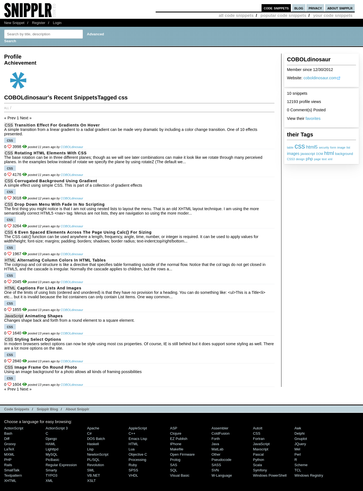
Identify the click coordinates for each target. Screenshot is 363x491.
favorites (312, 118)
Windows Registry (308, 475)
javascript (308, 154)
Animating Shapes (44, 316)
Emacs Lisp (138, 439)
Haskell (93, 444)
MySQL (52, 454)
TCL (297, 470)
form (333, 147)
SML (91, 470)
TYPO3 (51, 475)
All (6, 107)
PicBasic (52, 460)
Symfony (260, 470)
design (300, 159)
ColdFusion (220, 433)
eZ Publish (178, 439)
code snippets (276, 8)
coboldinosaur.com (320, 78)
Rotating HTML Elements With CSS (51, 153)
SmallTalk (11, 470)
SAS (173, 465)
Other (215, 454)
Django (51, 439)
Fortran (259, 439)
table (290, 147)
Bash (8, 433)
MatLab (217, 449)
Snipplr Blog (47, 409)
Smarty (51, 470)
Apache (93, 428)
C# (89, 433)
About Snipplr (77, 409)
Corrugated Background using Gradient (56, 181)
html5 (312, 147)
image (341, 147)
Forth (215, 439)
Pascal (258, 454)
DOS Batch (96, 439)
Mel (297, 449)
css (299, 146)
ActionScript (13, 428)
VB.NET (93, 475)
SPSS (133, 470)
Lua (132, 449)
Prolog (175, 460)
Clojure (175, 433)
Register (38, 23)
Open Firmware (182, 454)
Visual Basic (179, 475)
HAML (51, 444)
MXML (9, 454)
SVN (215, 470)
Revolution (95, 465)
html (329, 153)
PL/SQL (93, 460)
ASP (173, 428)
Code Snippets (16, 409)
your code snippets (332, 15)
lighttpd (52, 449)
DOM (319, 153)
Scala (257, 465)
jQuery (300, 444)
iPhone (175, 444)
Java (215, 444)
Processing (137, 460)
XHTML (10, 481)
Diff (6, 439)
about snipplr (339, 8)
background (344, 154)
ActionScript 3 (57, 428)
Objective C (138, 454)
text (324, 159)
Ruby (133, 465)
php (309, 158)
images (293, 153)
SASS (216, 465)
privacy (315, 8)
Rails (8, 465)
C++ (132, 433)
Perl (297, 454)
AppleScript (138, 428)
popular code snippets (283, 15)
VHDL (133, 475)
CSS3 (291, 159)
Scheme (301, 465)
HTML (10, 260)
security (324, 147)
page (317, 159)
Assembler (219, 428)
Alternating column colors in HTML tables (61, 260)
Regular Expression (61, 465)
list (348, 147)
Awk (297, 428)
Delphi (299, 433)
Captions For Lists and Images (49, 288)
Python (258, 460)
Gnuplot (300, 439)
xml (330, 159)
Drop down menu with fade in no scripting (60, 204)
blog (298, 8)
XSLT (91, 481)
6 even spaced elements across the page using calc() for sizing (83, 232)
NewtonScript (97, 454)
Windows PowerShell (270, 475)
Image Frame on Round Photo (46, 367)
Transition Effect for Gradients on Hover (57, 125)
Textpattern (13, 475)
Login (57, 23)
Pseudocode (221, 460)
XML (49, 481)
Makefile (176, 449)
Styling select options (38, 339)
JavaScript (14, 316)
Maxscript (260, 449)
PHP (8, 460)
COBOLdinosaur (72, 147)
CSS (9, 125)
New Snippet (14, 23)
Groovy (10, 444)
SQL (173, 470)
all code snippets (236, 15)
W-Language (221, 475)
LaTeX (9, 449)
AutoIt (257, 428)
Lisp (90, 449)
